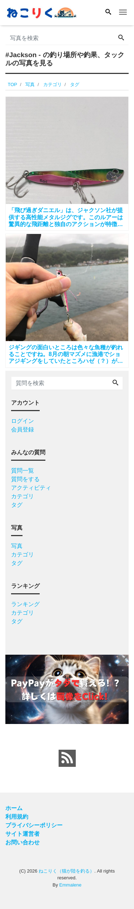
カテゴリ (22, 496)
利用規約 (16, 817)
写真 (17, 546)
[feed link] (67, 758)
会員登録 (22, 429)
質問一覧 (22, 471)
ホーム (14, 808)
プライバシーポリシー (34, 825)
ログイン (22, 421)
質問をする (25, 479)
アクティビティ (31, 488)
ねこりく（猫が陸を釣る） (66, 871)
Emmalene (70, 885)
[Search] (108, 12)
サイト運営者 (22, 834)
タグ (17, 505)
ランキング (25, 604)
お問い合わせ (22, 842)
